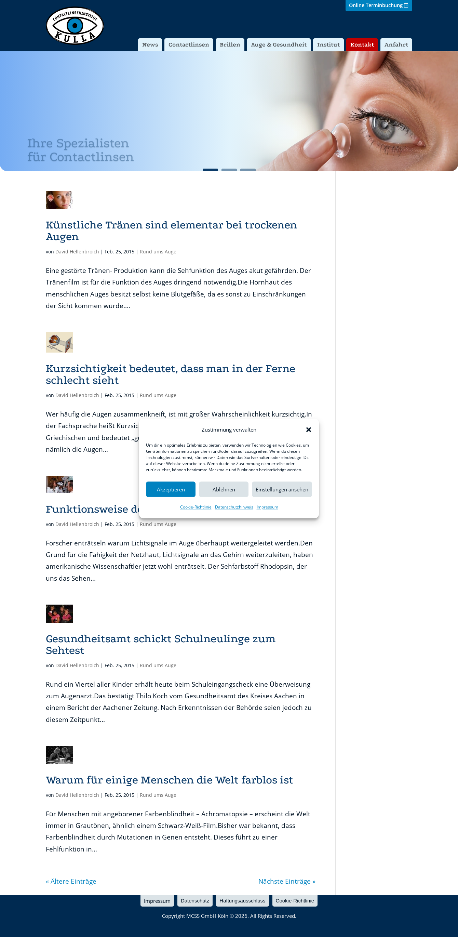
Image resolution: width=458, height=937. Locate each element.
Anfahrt (396, 44)
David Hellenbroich (77, 251)
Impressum (267, 507)
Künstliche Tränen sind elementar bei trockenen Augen (171, 231)
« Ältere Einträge (71, 881)
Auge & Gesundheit (279, 44)
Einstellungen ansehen (282, 489)
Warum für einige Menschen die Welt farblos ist (169, 780)
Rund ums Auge (158, 251)
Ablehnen (224, 489)
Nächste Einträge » (286, 881)
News (150, 44)
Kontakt (362, 44)
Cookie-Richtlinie (196, 507)
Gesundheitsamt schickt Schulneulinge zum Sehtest (160, 644)
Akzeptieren (171, 489)
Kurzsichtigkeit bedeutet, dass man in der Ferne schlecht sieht (170, 374)
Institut (328, 44)
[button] (308, 429)
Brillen (230, 44)
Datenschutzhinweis (234, 507)
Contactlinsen (189, 44)
